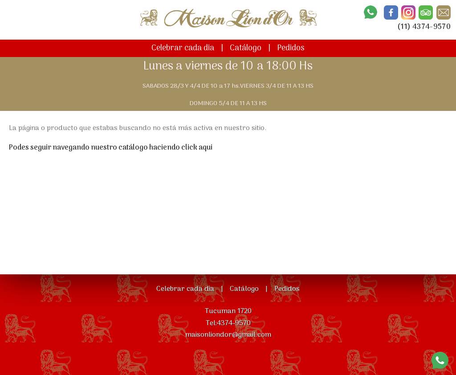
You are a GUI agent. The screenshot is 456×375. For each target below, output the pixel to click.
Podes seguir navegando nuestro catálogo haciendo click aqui (110, 148)
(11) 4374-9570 (424, 27)
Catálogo (245, 48)
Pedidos (291, 48)
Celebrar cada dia (182, 48)
